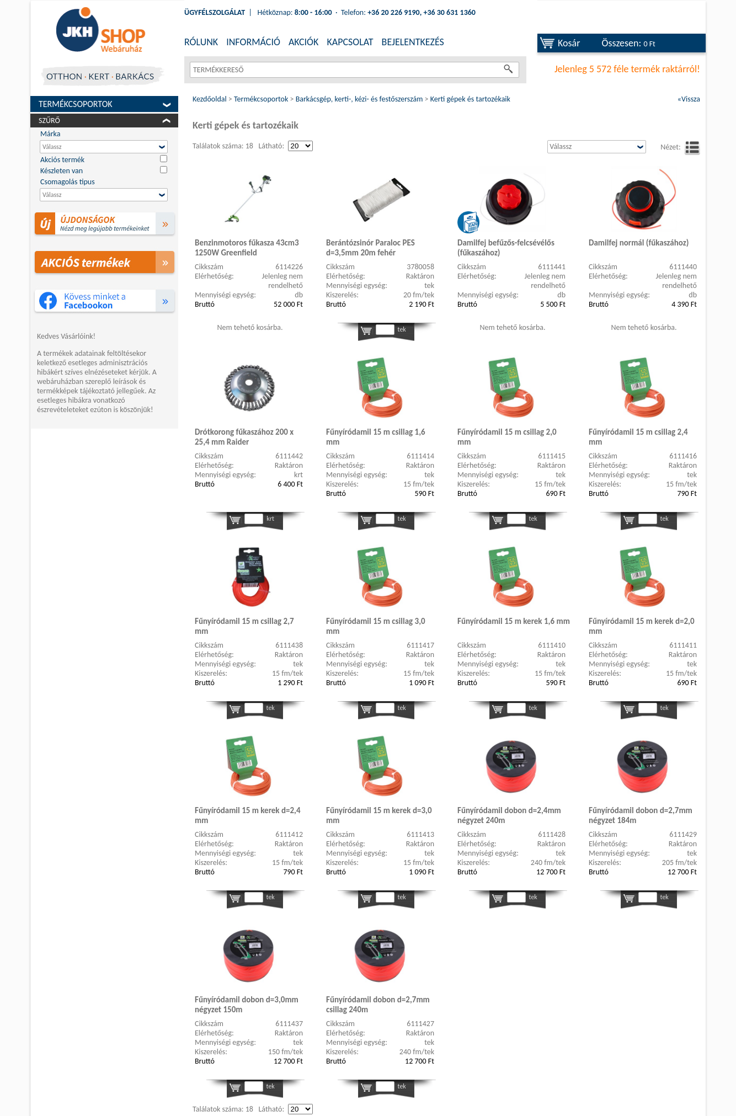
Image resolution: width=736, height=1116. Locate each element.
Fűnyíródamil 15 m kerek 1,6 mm (513, 621)
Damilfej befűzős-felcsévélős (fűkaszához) (505, 248)
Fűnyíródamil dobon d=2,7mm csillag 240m (378, 1004)
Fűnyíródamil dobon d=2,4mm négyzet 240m (509, 815)
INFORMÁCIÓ (253, 42)
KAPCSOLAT (350, 42)
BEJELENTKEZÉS (413, 42)
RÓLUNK (201, 42)
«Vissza (689, 99)
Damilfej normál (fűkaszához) (639, 243)
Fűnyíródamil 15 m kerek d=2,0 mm (642, 626)
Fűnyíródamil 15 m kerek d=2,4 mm (248, 815)
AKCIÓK (303, 42)
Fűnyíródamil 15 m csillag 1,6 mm (375, 437)
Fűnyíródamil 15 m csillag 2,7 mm (244, 626)
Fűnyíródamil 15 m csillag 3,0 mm (375, 626)
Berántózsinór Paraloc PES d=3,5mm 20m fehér (370, 248)
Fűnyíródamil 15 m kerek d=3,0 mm (379, 815)
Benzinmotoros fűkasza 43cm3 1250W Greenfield (247, 248)
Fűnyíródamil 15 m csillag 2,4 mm (638, 437)
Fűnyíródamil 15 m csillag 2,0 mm (507, 437)
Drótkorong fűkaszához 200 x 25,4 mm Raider (244, 437)
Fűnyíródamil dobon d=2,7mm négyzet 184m (640, 815)
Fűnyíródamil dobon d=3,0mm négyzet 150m (246, 1004)
